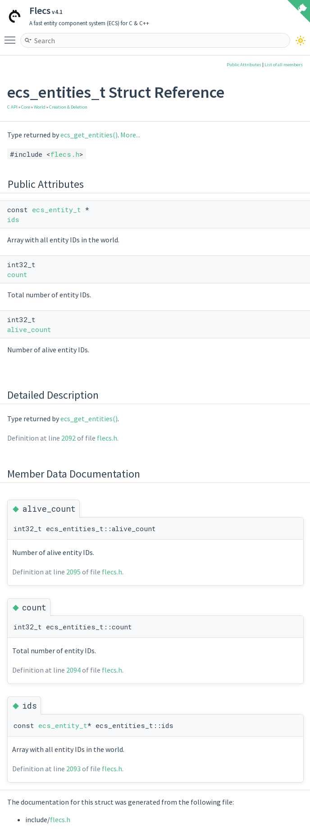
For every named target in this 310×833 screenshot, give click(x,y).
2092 (68, 437)
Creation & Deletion (68, 107)
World (40, 107)
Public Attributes (244, 65)
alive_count (29, 329)
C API (12, 107)
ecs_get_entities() (89, 134)
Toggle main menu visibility (12, 36)
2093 (73, 768)
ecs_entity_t (56, 209)
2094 (73, 669)
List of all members (283, 65)
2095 (73, 571)
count (17, 274)
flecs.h (64, 154)
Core (25, 107)
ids (13, 219)
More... (130, 134)
